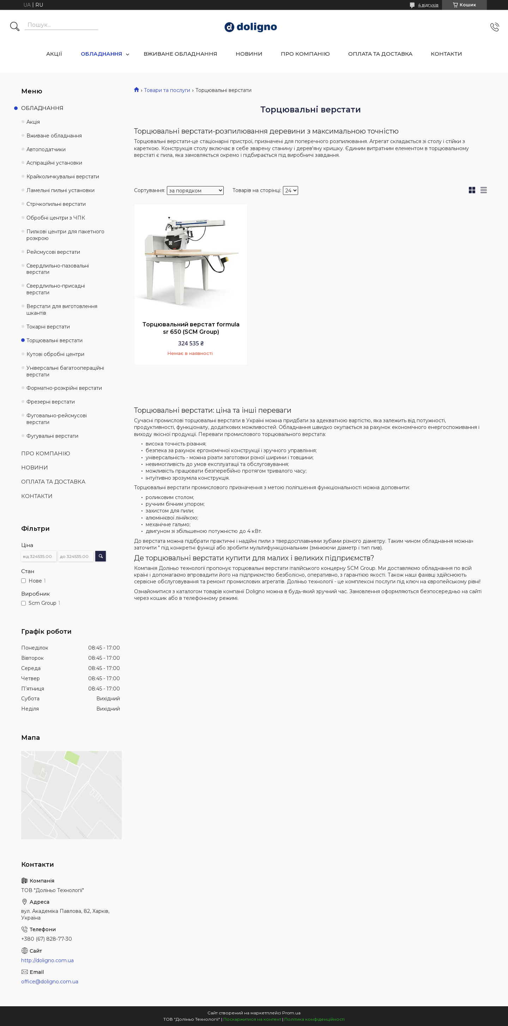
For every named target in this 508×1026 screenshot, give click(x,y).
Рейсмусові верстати (53, 252)
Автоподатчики (46, 149)
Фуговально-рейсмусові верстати (56, 418)
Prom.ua (291, 1012)
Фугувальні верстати (52, 436)
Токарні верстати (48, 327)
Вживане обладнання (54, 136)
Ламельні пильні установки (60, 190)
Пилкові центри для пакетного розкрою (65, 234)
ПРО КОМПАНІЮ (305, 53)
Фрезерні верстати (50, 402)
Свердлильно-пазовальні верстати (57, 269)
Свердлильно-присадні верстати (55, 289)
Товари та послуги (167, 90)
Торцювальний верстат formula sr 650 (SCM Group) (191, 328)
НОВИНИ (249, 53)
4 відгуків (428, 4)
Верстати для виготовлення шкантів (61, 309)
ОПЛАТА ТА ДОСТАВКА (380, 53)
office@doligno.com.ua (49, 981)
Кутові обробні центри (55, 354)
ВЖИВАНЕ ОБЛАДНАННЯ (180, 53)
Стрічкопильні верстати (56, 204)
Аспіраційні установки (54, 163)
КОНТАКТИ (446, 53)
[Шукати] (15, 27)
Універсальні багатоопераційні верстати (65, 371)
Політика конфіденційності (314, 1019)
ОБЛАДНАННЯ (101, 53)
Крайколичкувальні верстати (62, 176)
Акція (33, 122)
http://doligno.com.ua (47, 960)
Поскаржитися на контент (252, 1019)
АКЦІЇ (54, 53)
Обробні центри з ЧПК (55, 218)
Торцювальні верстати (54, 340)
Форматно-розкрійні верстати (64, 388)
